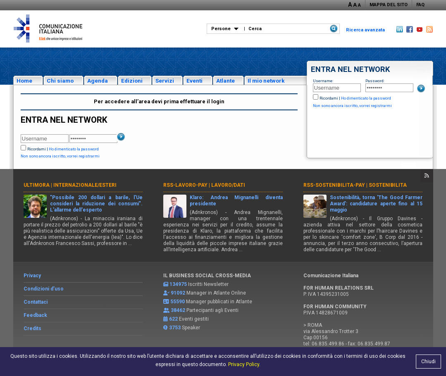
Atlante (225, 80)
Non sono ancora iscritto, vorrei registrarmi (352, 105)
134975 (178, 284)
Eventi (194, 80)
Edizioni (132, 80)
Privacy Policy (243, 364)
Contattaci (36, 302)
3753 (175, 328)
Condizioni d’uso (44, 289)
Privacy (32, 275)
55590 (177, 302)
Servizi (164, 80)
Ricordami (329, 98)
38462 (178, 310)
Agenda (97, 80)
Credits (32, 328)
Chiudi (428, 361)
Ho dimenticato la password (366, 98)
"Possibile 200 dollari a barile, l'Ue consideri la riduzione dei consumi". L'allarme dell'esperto (96, 204)
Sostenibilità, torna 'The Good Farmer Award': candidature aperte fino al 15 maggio (376, 204)
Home (24, 80)
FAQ (420, 4)
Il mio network (266, 80)
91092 (178, 293)
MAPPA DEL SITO (389, 4)
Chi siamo (60, 80)
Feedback (35, 315)
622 (173, 319)
